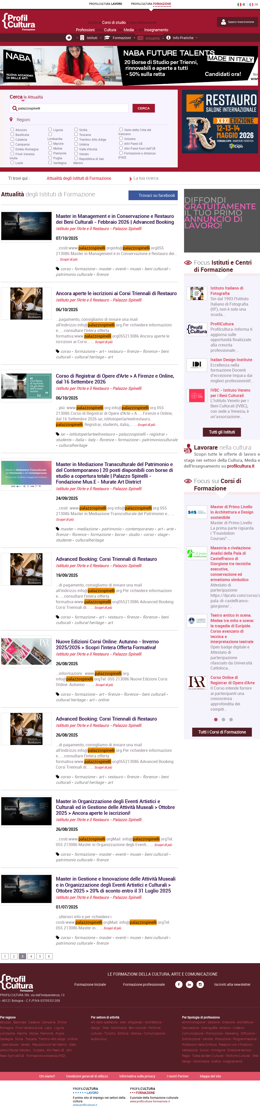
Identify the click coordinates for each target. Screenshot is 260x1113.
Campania (22, 144)
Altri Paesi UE (133, 143)
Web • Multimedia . (116, 1028)
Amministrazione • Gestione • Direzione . (209, 1022)
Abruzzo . (6, 1022)
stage (162, 534)
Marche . (23, 1033)
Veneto (84, 154)
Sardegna (60, 163)
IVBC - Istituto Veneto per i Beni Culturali (230, 393)
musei (135, 269)
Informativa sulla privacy (137, 1076)
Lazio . (49, 1028)
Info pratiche (179, 37)
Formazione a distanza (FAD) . (46, 1056)
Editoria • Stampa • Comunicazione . (142, 1033)
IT (241, 5)
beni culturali (156, 269)
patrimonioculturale (159, 439)
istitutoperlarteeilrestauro (92, 434)
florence (150, 351)
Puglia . (61, 1033)
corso (65, 269)
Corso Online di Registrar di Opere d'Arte (232, 680)
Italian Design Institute (231, 359)
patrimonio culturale (74, 274)
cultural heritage (89, 357)
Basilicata (22, 135)
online (103, 700)
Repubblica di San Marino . (50, 1044)
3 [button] (231, 719)
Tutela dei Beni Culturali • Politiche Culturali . (222, 1056)
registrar (157, 434)
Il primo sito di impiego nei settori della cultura (99, 1097)
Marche (58, 143)
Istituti (89, 37)
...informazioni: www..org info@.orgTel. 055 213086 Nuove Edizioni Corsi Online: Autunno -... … (111, 679)
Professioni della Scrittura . (200, 1044)
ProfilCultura (222, 324)
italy (91, 439)
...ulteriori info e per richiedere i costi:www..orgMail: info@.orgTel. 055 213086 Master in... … (113, 922)
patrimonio (111, 529)
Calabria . (35, 1022)
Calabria (21, 139)
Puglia (57, 158)
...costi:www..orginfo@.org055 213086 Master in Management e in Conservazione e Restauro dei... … (116, 253)
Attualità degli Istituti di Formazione (79, 178)
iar (62, 434)
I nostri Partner (178, 1076)
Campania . (50, 1022)
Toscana (85, 135)
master (105, 269)
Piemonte (59, 153)
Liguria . (59, 1028)
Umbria (84, 144)
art (101, 351)
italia (79, 439)
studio (134, 534)
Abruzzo (21, 130)
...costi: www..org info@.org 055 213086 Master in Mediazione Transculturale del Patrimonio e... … (115, 513)
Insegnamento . (233, 1061)
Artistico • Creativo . (232, 1028)
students (63, 439)
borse (120, 534)
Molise (57, 148)
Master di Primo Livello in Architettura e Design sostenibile (231, 512)
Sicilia (83, 130)
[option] (221, 610)
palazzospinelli (132, 434)
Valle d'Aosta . (11, 1044)
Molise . (34, 1033)
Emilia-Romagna (27, 149)
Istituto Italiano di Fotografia (226, 290)
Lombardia (54, 139)
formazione (84, 269)
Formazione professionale (144, 984)
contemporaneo (139, 529)
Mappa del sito (210, 1076)
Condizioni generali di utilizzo (87, 1076)
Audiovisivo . (99, 1039)
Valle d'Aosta (88, 149)
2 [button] (223, 719)
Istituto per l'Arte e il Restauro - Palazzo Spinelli (98, 228)
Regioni (20, 119)
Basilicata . (20, 1022)
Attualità (149, 38)
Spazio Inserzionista (237, 22)
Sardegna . (7, 1039)
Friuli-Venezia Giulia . (30, 1028)
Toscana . (32, 1039)
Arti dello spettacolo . (105, 1022)
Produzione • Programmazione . (236, 1039)
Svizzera (130, 139)
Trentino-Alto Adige (92, 139)
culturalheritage (73, 445)
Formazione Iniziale (90, 984)
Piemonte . (48, 1033)
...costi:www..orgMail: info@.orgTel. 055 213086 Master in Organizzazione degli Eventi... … (114, 841)
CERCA (144, 108)
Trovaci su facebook (157, 195)
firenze (102, 274)
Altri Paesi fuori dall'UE (140, 148)
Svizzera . (39, 1050)
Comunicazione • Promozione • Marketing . (211, 1033)
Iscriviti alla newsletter (232, 984)
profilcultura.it (240, 466)
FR (253, 5)
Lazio (19, 163)
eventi (120, 269)
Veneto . (26, 1044)
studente (63, 540)
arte (169, 529)
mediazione (87, 529)
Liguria (58, 130)
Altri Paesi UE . (56, 1050)
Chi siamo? (47, 1076)
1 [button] (215, 719)
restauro (115, 351)
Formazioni (117, 37)
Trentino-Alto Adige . (53, 1039)
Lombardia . (8, 1033)
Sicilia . (20, 1039)
